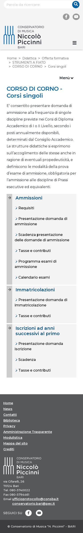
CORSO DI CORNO (27, 66)
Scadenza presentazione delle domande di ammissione (42, 237)
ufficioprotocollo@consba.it (35, 499)
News (7, 409)
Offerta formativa (55, 58)
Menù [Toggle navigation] (66, 78)
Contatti (10, 415)
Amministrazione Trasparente (27, 432)
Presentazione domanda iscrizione (39, 346)
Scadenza (26, 360)
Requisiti (25, 208)
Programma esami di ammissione (35, 264)
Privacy (9, 426)
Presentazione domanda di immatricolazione (41, 302)
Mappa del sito (15, 443)
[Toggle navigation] (74, 43)
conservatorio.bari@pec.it (33, 504)
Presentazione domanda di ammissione (41, 221)
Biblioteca (11, 420)
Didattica (29, 58)
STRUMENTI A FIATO (29, 62)
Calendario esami (33, 277)
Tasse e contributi (34, 251)
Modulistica (12, 438)
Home (12, 58)
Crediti (8, 449)
